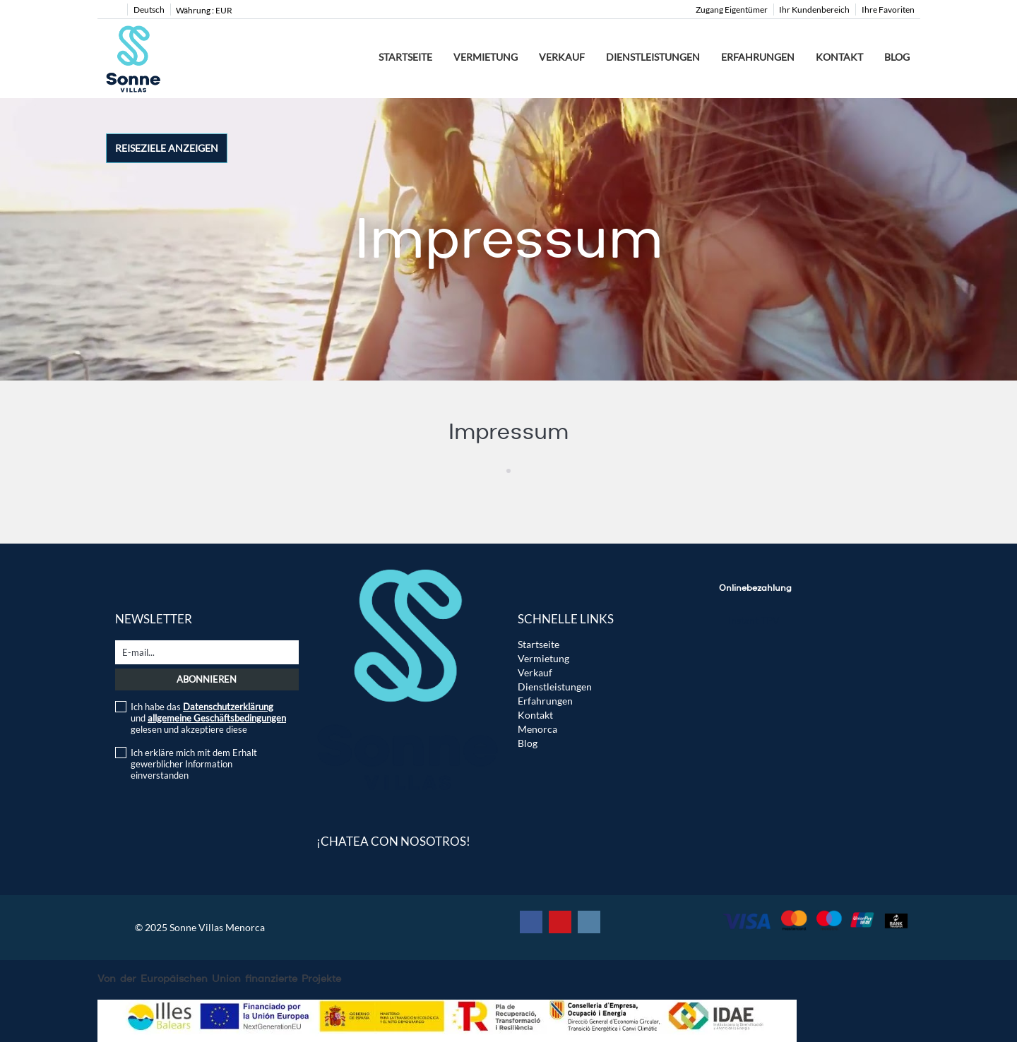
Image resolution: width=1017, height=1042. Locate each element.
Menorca (537, 729)
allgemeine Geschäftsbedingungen (217, 718)
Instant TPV (754, 620)
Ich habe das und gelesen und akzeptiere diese (208, 718)
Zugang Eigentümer (732, 9)
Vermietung (485, 57)
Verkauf (562, 57)
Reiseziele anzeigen (166, 148)
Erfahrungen (758, 57)
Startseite (405, 57)
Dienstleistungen (653, 57)
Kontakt (839, 57)
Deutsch (149, 9)
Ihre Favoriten (888, 9)
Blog (897, 57)
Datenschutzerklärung (228, 706)
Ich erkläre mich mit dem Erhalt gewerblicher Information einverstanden (194, 764)
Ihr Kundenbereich (814, 9)
